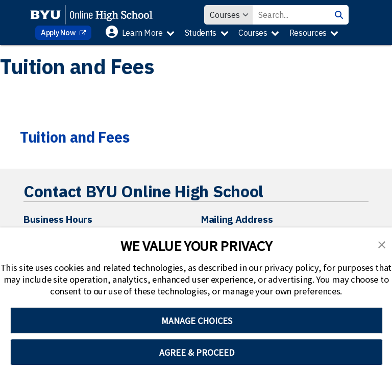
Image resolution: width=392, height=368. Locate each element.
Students (201, 33)
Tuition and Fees (74, 137)
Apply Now (59, 32)
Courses (252, 33)
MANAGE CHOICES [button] (196, 321)
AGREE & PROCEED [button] (196, 352)
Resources (308, 33)
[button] (381, 243)
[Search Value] (291, 15)
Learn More (142, 33)
